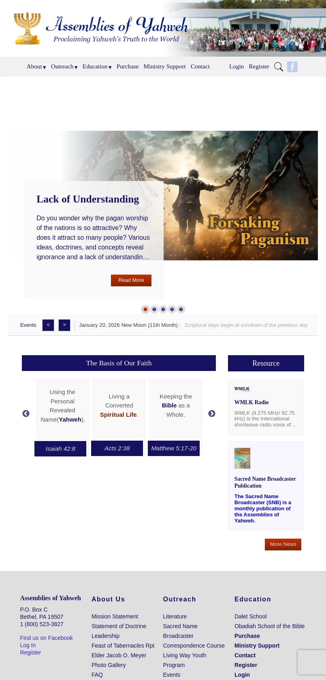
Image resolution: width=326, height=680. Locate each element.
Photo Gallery (109, 665)
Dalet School (250, 616)
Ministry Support (165, 66)
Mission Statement (115, 616)
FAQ (97, 674)
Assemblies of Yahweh (50, 598)
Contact (200, 66)
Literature (175, 616)
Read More (131, 280)
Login (236, 66)
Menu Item (281, 67)
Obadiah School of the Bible (269, 626)
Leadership (105, 636)
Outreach (62, 66)
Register (259, 66)
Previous (26, 414)
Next (212, 414)
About (34, 66)
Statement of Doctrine (119, 626)
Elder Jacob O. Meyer (119, 655)
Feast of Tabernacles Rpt (123, 645)
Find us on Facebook (46, 638)
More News (283, 544)
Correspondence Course (194, 645)
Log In (28, 645)
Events (28, 325)
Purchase (128, 66)
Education (95, 66)
